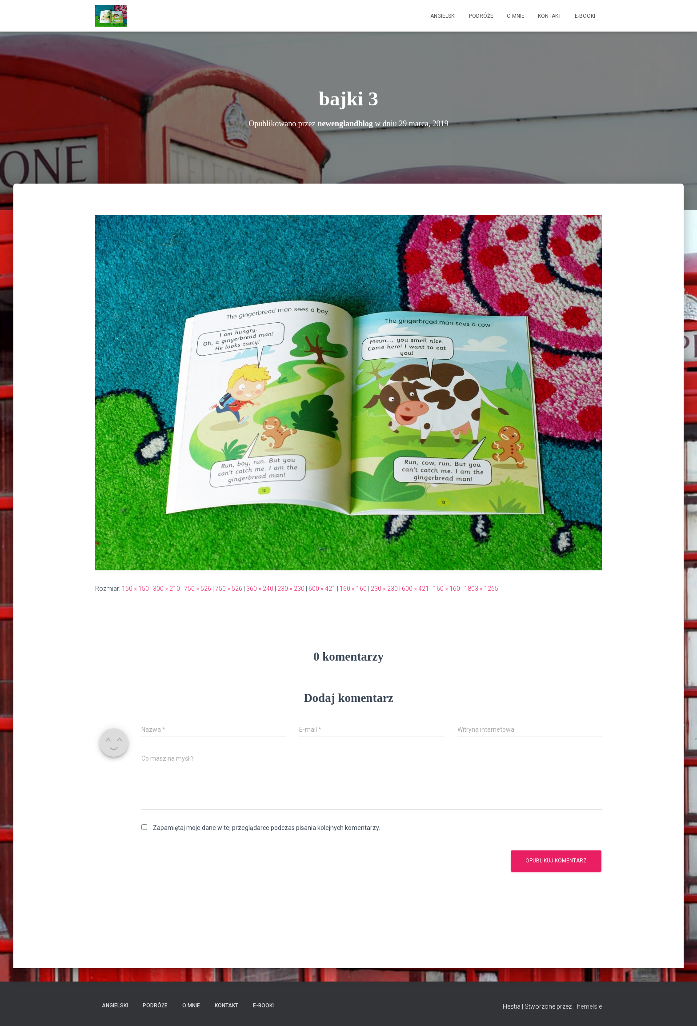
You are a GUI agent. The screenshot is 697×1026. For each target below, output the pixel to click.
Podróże (481, 16)
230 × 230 (290, 588)
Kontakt (549, 16)
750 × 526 (197, 588)
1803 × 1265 (481, 588)
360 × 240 (259, 588)
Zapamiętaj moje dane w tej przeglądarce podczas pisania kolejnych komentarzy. (266, 827)
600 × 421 (322, 588)
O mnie (516, 16)
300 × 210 (166, 588)
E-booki (585, 16)
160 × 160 (353, 588)
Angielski (443, 16)
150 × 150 (135, 588)
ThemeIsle (587, 1006)
